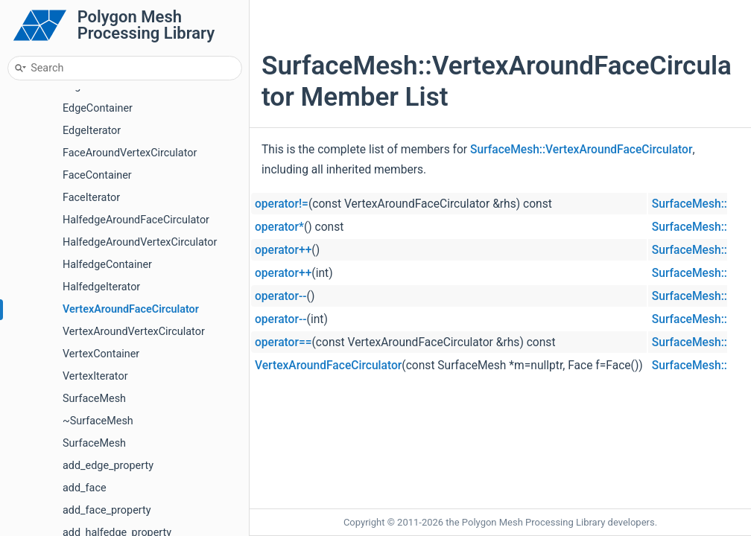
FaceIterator (91, 197)
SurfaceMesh (94, 398)
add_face (85, 488)
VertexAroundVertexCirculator (134, 331)
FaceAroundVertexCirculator (130, 153)
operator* (279, 227)
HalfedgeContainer (107, 264)
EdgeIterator (92, 130)
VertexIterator (95, 376)
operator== (283, 342)
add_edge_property (108, 465)
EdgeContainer (98, 108)
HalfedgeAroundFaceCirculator (136, 220)
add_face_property (107, 510)
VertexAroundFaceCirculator (131, 309)
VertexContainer (101, 354)
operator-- (281, 296)
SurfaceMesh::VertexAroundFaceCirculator (581, 149)
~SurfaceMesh (98, 421)
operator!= (281, 204)
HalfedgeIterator (101, 287)
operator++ (283, 250)
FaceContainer (97, 175)
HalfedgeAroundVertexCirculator (140, 242)
